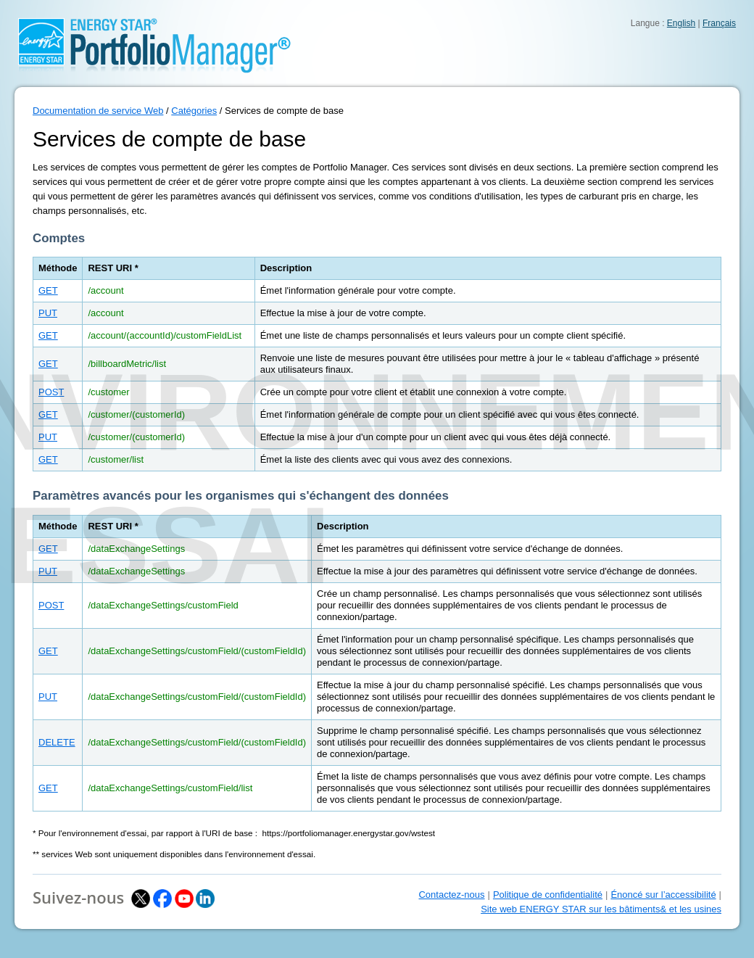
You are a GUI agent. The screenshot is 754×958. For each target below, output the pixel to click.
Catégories (194, 110)
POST (51, 392)
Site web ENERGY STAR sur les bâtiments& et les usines (601, 909)
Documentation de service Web (98, 110)
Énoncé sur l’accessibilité (663, 894)
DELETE (56, 742)
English (681, 23)
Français (719, 23)
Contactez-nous (451, 894)
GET (48, 290)
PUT (47, 312)
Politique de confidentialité (547, 894)
